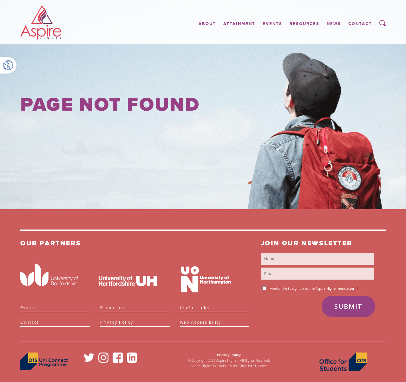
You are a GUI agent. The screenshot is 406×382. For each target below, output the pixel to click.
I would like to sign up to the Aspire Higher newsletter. (313, 288)
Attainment (239, 23)
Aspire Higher (41, 22)
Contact (360, 23)
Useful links (194, 307)
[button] (8, 65)
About (207, 23)
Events (272, 23)
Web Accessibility (200, 322)
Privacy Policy (116, 322)
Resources (304, 23)
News (334, 23)
